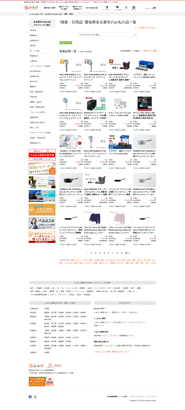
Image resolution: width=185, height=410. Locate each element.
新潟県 (46, 323)
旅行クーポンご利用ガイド (78, 8)
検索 (140, 8)
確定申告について (100, 335)
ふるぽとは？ (133, 312)
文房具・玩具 (99, 260)
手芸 (147, 263)
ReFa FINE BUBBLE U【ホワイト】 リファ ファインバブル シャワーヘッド (95, 153)
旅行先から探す (50, 8)
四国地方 (33, 341)
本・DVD (147, 260)
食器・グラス (76, 260)
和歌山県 (47, 333)
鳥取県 (46, 337)
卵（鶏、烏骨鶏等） (118, 291)
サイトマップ (152, 396)
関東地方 (33, 316)
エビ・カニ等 (72, 288)
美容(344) (33, 97)
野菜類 (82, 288)
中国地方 (33, 337)
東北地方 (33, 312)
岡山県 (61, 337)
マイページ (126, 8)
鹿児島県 (47, 348)
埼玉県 (68, 316)
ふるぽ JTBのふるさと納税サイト (31, 8)
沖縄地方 (33, 352)
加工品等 (117, 288)
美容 (45, 291)
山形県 (75, 312)
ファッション (79, 291)
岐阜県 (46, 326)
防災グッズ (103, 263)
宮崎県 (83, 346)
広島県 (68, 337)
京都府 (61, 330)
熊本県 (68, 346)
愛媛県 (61, 341)
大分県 (75, 346)
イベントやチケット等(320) (40, 66)
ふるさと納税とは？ (101, 312)
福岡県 (46, 346)
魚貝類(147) (34, 40)
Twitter (35, 396)
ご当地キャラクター (116, 263)
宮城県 (61, 312)
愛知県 (68, 92)
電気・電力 (130, 263)
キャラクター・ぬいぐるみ (116, 260)
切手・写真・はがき (134, 260)
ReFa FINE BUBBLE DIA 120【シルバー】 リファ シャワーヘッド (95, 77)
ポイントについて (136, 322)
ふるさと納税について (102, 322)
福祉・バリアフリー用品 (88, 263)
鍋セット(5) (34, 128)
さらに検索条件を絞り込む (145, 28)
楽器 (137, 263)
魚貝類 (47, 288)
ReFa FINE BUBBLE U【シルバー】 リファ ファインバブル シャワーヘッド (70, 77)
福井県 (68, 323)
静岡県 (54, 326)
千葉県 (75, 316)
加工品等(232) (35, 71)
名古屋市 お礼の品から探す (53, 14)
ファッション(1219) (37, 112)
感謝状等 (90, 291)
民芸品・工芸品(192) (37, 138)
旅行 (32, 288)
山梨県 (75, 323)
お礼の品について (120, 322)
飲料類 (125, 288)
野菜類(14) (34, 56)
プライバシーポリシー (137, 396)
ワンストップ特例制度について (121, 335)
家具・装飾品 (35, 291)
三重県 (46, 330)
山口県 (75, 337)
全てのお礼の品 (92, 8)
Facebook (30, 396)
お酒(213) (33, 61)
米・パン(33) (35, 51)
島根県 (54, 337)
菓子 (133, 288)
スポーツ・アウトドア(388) (40, 133)
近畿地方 (33, 330)
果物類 (39, 288)
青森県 (46, 312)
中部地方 (62, 92)
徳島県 (46, 341)
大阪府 (68, 330)
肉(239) (33, 45)
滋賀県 (54, 330)
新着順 (136, 51)
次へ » (127, 253)
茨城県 (46, 316)
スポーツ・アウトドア (58, 295)
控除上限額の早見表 (124, 346)
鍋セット (132, 291)
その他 (152, 263)
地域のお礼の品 (102, 291)
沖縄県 (46, 352)
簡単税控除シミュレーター (104, 346)
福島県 (83, 312)
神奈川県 (47, 319)
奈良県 (83, 330)
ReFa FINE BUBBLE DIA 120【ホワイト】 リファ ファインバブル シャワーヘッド (70, 115)
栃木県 (54, 316)
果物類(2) (33, 35)
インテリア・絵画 (71, 263)
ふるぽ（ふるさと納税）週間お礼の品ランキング (112, 352)
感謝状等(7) (34, 117)
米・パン (60, 288)
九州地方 (33, 346)
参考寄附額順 (126, 51)
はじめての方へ (106, 8)
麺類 (139, 288)
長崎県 (61, 346)
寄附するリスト (134, 8)
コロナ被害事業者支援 (38, 295)
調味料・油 (54, 291)
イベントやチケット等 (102, 288)
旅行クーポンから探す (64, 8)
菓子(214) (33, 81)
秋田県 (68, 312)
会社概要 (124, 396)
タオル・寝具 (87, 260)
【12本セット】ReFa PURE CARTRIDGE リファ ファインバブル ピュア (70, 153)
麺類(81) (33, 86)
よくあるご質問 (117, 8)
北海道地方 (34, 308)
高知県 (68, 341)
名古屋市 (103, 22)
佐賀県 (54, 346)
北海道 (46, 308)
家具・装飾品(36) (36, 92)
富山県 (54, 323)
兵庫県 (75, 330)
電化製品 (87, 295)
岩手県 (54, 312)
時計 (142, 263)
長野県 (83, 323)
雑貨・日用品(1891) (37, 107)
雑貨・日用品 (66, 291)
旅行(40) (33, 30)
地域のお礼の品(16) (37, 122)
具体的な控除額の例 (142, 346)
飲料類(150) (34, 76)
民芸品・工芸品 (75, 295)
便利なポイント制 (118, 312)
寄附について (99, 325)
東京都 (83, 316)
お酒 (89, 288)
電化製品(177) (35, 143)
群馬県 (61, 316)
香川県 (54, 341)
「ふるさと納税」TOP (36, 14)
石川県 (61, 323)
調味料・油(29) (35, 102)
